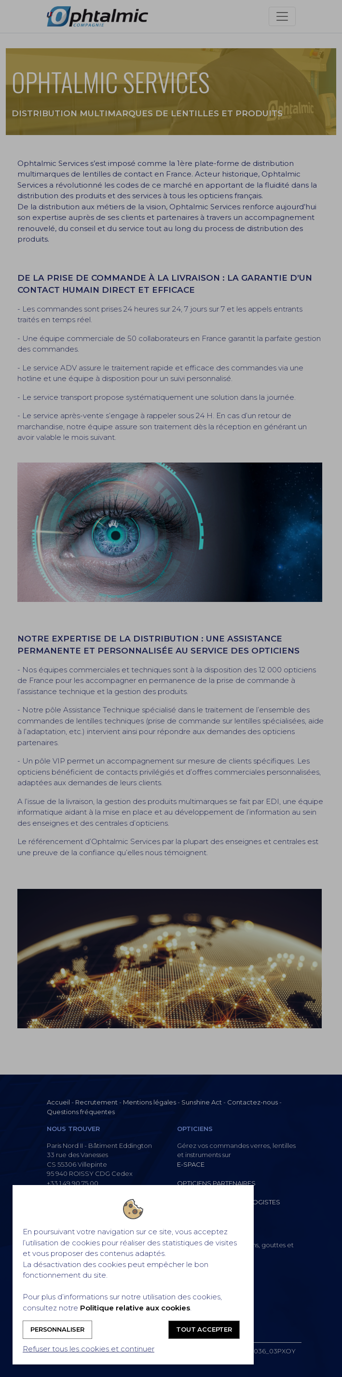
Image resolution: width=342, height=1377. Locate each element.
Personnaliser (57, 1329)
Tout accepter (204, 1329)
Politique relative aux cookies (135, 1307)
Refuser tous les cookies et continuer (88, 1348)
